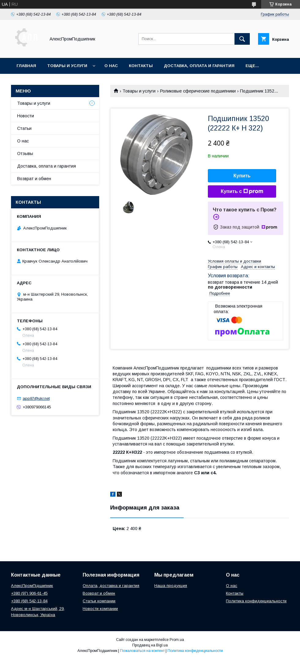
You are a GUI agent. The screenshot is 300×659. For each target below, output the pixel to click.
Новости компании (100, 608)
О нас (111, 65)
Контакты (141, 65)
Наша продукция (170, 585)
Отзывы (25, 153)
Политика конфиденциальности (256, 601)
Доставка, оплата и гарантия (199, 65)
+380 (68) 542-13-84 (29, 601)
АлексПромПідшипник (32, 585)
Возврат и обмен (34, 178)
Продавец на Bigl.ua (150, 645)
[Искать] (242, 39)
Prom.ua (177, 640)
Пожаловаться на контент (142, 651)
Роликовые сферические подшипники (198, 91)
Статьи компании (99, 601)
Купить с (242, 191)
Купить (242, 175)
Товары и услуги (67, 65)
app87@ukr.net (36, 398)
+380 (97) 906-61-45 (29, 593)
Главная (26, 65)
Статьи (24, 128)
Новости (25, 115)
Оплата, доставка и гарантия (111, 585)
